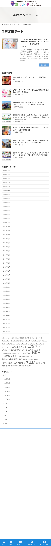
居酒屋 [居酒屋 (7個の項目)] (8, 366)
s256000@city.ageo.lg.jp (16, 463)
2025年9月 (6, 195)
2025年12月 (6, 182)
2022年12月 (6, 307)
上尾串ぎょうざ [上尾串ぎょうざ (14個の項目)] (34, 350)
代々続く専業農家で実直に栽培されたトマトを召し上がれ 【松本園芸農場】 (31, 129)
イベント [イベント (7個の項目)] (41, 338)
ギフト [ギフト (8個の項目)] (44, 341)
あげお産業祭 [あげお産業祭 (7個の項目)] (19, 338)
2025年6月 (6, 207)
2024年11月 (6, 231)
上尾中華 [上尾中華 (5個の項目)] (24, 350)
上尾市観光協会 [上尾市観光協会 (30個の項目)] (9, 356)
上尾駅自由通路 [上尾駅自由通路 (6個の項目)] (33, 359)
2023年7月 (6, 287)
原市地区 (7, 387)
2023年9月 (6, 279)
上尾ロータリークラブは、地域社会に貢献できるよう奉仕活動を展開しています (31, 91)
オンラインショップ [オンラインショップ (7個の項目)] (17, 341)
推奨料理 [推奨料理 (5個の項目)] (14, 366)
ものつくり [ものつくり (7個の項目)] (33, 338)
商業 (5, 407)
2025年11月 (6, 186)
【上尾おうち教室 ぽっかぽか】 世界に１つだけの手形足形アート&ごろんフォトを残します (35, 41)
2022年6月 (6, 331)
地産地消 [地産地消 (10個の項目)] (21, 363)
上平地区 (7, 383)
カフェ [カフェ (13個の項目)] (27, 340)
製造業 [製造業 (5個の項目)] (20, 366)
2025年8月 (6, 199)
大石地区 (7, 391)
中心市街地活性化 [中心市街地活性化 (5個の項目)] (7, 363)
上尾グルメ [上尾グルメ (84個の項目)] (34, 346)
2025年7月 (6, 203)
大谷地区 (7, 395)
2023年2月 (6, 299)
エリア (5, 375)
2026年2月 (6, 174)
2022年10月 (6, 315)
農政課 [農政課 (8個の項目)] (29, 366)
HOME (5, 469)
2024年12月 (6, 227)
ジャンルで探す (7, 503)
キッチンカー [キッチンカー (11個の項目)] (36, 340)
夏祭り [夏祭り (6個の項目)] (38, 363)
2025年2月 (6, 219)
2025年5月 (6, 211)
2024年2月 (6, 259)
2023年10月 (6, 275)
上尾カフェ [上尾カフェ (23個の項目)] (22, 346)
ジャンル (5, 403)
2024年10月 (6, 235)
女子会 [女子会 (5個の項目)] (43, 363)
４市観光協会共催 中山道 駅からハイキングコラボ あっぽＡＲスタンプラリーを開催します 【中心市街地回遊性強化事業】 (31, 117)
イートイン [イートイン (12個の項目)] (6, 340)
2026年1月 (6, 178)
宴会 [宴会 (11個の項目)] (3, 365)
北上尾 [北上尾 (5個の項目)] (15, 363)
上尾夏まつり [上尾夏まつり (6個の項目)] (16, 353)
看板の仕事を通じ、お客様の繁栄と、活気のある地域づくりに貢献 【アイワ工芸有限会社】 (31, 141)
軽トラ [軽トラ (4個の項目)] (24, 366)
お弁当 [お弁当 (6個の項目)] (27, 338)
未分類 (5, 423)
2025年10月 (6, 190)
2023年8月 (6, 283)
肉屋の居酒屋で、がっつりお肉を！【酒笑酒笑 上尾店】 (31, 78)
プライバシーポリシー (10, 527)
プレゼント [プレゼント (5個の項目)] (31, 344)
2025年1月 (6, 223)
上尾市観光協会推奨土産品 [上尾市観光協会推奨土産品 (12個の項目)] (12, 359)
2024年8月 (6, 243)
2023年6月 (6, 291)
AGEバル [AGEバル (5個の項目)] (4, 338)
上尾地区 (7, 379)
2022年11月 (6, 311)
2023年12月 (6, 267)
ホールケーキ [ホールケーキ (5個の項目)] (40, 344)
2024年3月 (6, 255)
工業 (5, 411)
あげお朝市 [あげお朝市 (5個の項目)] (11, 338)
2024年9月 (6, 239)
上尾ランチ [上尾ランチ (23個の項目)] (16, 349)
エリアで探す (7, 473)
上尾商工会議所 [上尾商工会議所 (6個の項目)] (6, 353)
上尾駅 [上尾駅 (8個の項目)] (25, 359)
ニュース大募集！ (8, 523)
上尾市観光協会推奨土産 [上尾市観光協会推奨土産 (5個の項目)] (25, 356)
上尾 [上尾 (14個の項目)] (14, 347)
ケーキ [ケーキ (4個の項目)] (3, 344)
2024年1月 (6, 263)
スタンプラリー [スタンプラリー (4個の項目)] (10, 344)
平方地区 (7, 399)
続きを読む (44, 65)
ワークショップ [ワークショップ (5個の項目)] (6, 347)
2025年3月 (6, 215)
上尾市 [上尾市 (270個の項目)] (36, 352)
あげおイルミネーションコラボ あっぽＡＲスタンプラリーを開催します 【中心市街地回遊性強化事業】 (31, 154)
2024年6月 (6, 251)
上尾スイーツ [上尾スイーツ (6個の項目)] (6, 350)
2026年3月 (6, 170)
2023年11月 (6, 271)
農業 (5, 419)
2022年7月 (6, 327)
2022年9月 (6, 319)
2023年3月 (6, 295)
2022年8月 (6, 323)
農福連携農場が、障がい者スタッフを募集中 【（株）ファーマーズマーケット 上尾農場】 (29, 103)
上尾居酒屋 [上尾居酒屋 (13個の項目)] (25, 353)
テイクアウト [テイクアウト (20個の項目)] (21, 343)
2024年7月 (6, 247)
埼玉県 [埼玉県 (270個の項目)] (30, 362)
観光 (5, 415)
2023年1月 (6, 303)
